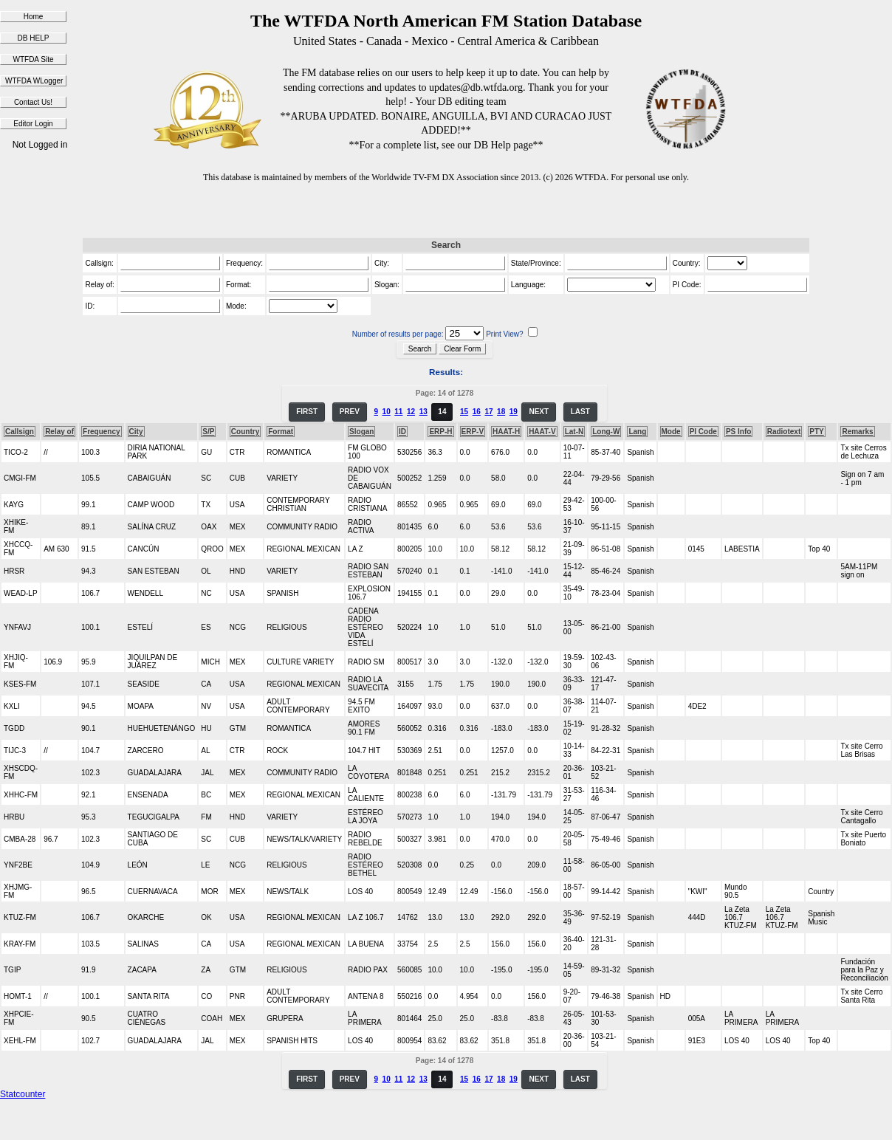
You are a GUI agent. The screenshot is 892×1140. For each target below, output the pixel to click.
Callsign (19, 432)
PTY (816, 432)
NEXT (539, 412)
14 (442, 412)
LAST (580, 412)
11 (398, 412)
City (136, 432)
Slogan (361, 432)
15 (464, 412)
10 (386, 412)
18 (501, 412)
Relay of (59, 432)
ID (402, 432)
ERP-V (473, 432)
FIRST (307, 412)
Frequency (101, 432)
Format (280, 432)
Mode (671, 432)
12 (411, 412)
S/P (208, 432)
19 (514, 412)
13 (423, 412)
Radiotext (784, 432)
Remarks (857, 432)
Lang (637, 432)
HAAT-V (542, 432)
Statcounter (22, 1094)
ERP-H (440, 432)
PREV (350, 412)
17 (488, 412)
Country (245, 432)
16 (477, 412)
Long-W (606, 432)
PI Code (703, 432)
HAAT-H (506, 432)
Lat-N (574, 432)
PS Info (738, 432)
